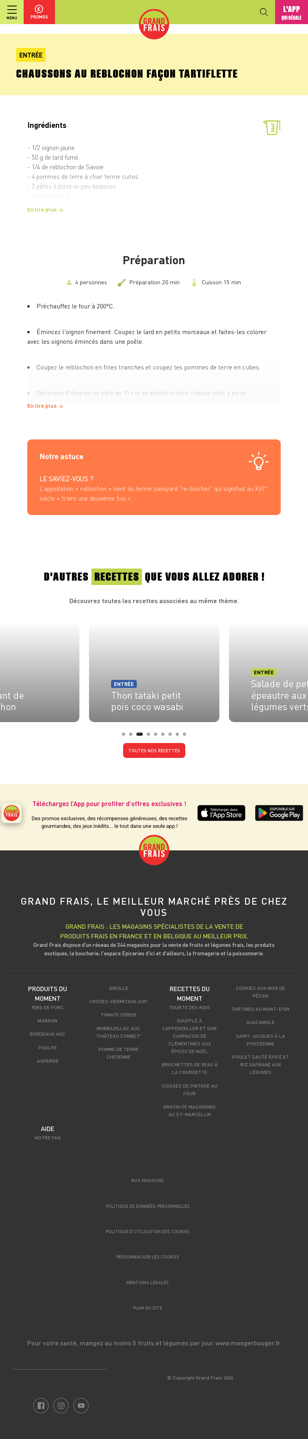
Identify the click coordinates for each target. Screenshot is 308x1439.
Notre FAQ (48, 1137)
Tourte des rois (189, 1007)
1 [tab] (126, 737)
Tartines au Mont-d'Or (260, 1009)
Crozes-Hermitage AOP (118, 1001)
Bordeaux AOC (47, 1033)
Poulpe (47, 1047)
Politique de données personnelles (148, 1206)
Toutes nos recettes (154, 750)
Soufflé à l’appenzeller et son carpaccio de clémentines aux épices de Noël (189, 1035)
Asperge (48, 1060)
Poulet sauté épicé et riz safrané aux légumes (260, 1064)
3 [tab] (140, 737)
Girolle (118, 988)
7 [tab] (172, 737)
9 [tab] (187, 737)
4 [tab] (151, 737)
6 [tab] (165, 737)
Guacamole (260, 1022)
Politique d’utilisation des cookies (148, 1231)
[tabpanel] (154, 669)
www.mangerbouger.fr (248, 1342)
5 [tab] (158, 737)
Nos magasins (147, 1180)
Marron (47, 1020)
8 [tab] (180, 737)
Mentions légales (147, 1282)
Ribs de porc (48, 1007)
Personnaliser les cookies (147, 1257)
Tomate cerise (118, 1014)
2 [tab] (133, 737)
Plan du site (147, 1308)
